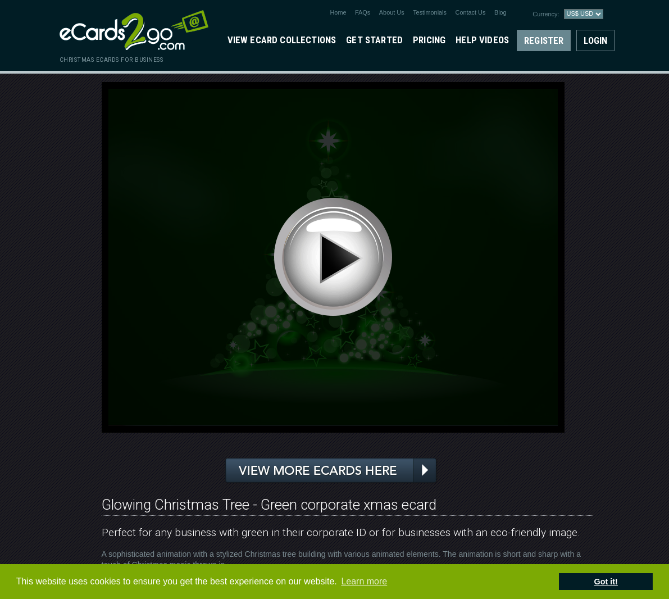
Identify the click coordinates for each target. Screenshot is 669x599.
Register (543, 40)
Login (595, 40)
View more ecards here (331, 471)
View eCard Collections (281, 40)
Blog (500, 12)
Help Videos (482, 40)
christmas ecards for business (111, 59)
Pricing (429, 40)
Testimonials (430, 12)
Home (338, 12)
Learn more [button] (364, 581)
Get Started (374, 40)
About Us (391, 12)
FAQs (362, 12)
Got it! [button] (606, 581)
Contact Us (471, 12)
